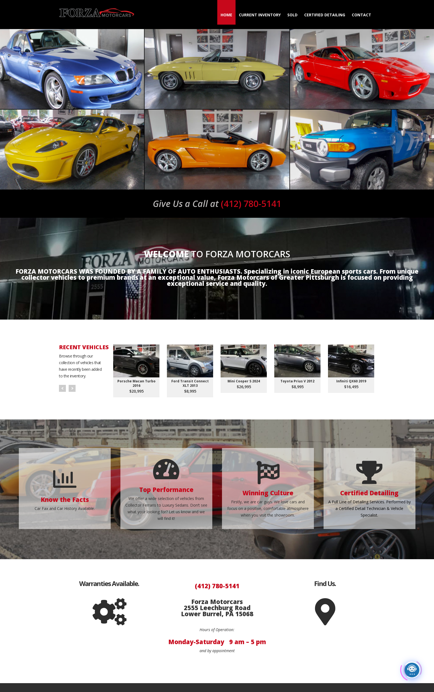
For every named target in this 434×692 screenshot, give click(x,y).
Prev (62, 388)
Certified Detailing (324, 14)
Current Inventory (260, 14)
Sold (292, 14)
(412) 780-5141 (217, 203)
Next (72, 388)
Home (226, 14)
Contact (361, 14)
